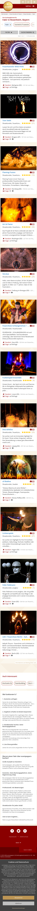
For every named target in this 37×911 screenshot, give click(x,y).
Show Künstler (27, 14)
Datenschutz (24, 837)
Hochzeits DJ (7, 683)
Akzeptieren (18, 898)
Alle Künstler (4, 14)
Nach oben (28, 850)
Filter (9, 32)
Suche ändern (27, 32)
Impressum (12, 837)
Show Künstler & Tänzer (15, 14)
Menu (30, 6)
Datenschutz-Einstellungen (18, 908)
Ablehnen (18, 903)
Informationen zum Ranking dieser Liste (25, 662)
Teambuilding (20, 683)
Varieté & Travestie (22, 25)
